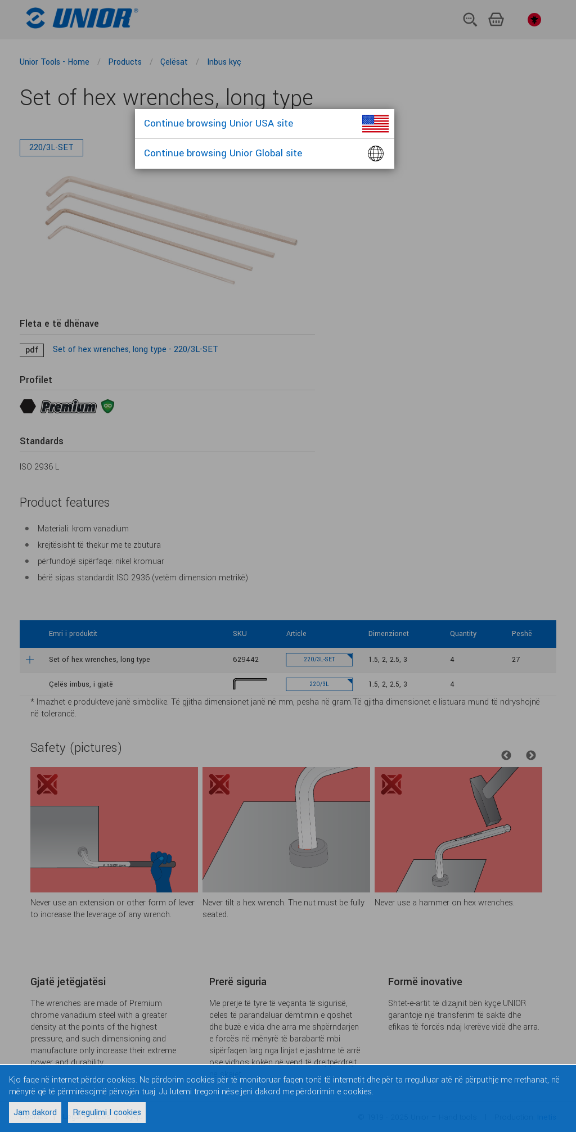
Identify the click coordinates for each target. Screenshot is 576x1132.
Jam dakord (35, 1113)
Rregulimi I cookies (107, 1113)
